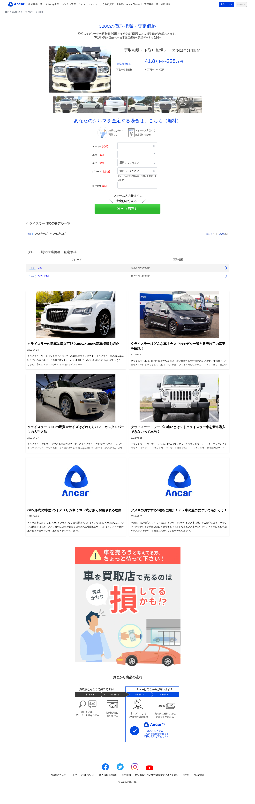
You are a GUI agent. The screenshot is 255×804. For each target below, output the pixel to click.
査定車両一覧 (151, 4)
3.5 (40, 267)
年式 (99, 163)
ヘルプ (73, 775)
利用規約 (126, 775)
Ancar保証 (199, 775)
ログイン (240, 4)
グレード (101, 171)
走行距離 (100, 185)
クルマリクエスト (88, 4)
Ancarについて (58, 775)
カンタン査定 (69, 4)
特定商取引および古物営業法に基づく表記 (156, 775)
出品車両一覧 (35, 4)
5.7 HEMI (43, 276)
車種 (99, 155)
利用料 (120, 4)
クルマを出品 (52, 4)
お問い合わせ (88, 775)
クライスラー (29, 12)
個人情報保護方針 (108, 775)
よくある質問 (107, 4)
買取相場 (165, 4)
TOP (7, 12)
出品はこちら (224, 4)
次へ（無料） (127, 208)
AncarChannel (134, 4)
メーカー (100, 146)
